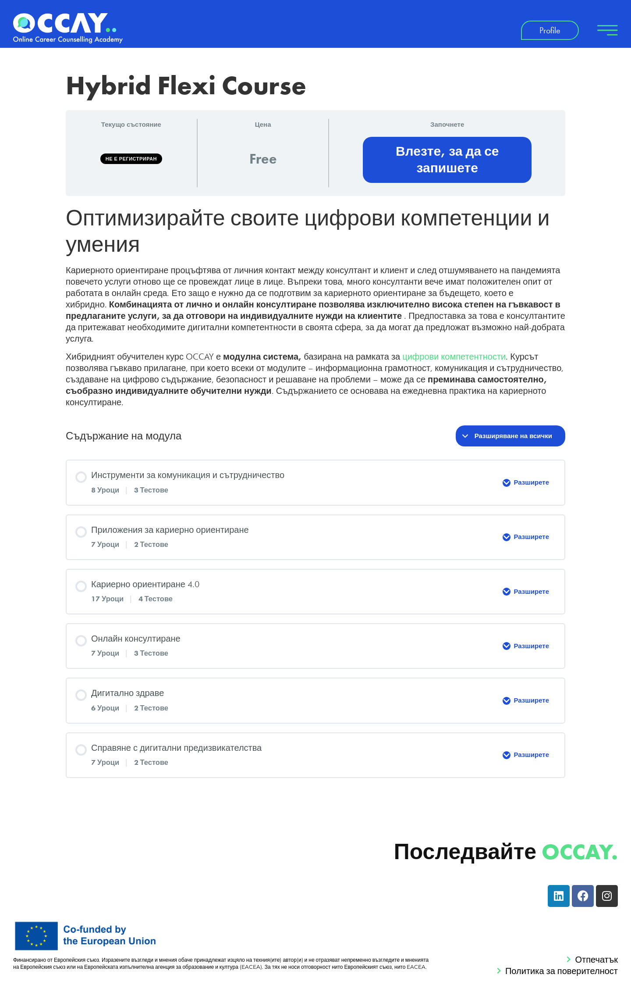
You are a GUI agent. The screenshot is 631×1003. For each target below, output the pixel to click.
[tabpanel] (315, 306)
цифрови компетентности (454, 356)
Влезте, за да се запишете (447, 159)
